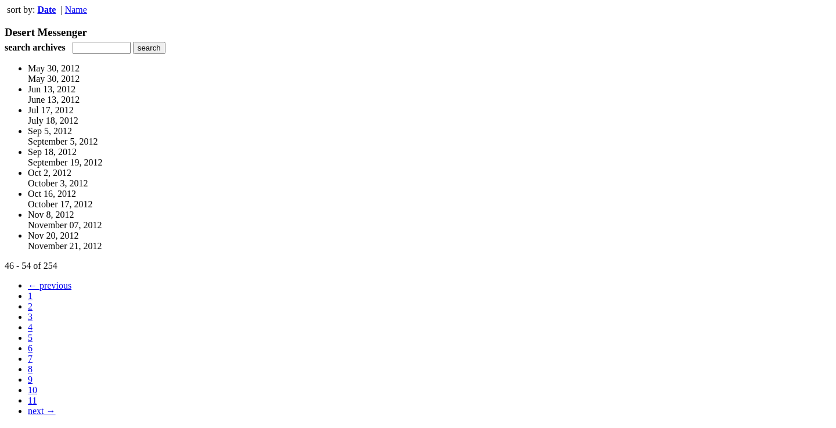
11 (32, 400)
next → (42, 411)
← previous (49, 285)
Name (76, 10)
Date (46, 10)
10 (32, 390)
